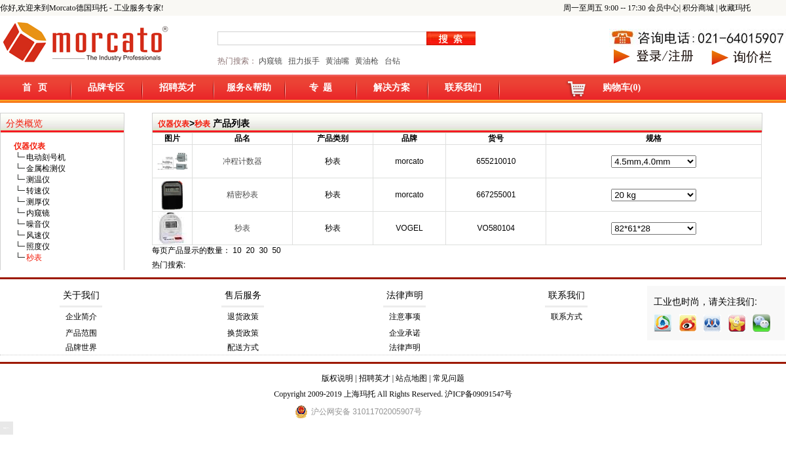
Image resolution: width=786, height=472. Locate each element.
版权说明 (337, 378)
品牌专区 (106, 87)
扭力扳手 (304, 61)
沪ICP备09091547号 (478, 394)
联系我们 (463, 87)
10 (237, 250)
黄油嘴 (337, 61)
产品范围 (81, 333)
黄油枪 (367, 61)
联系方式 (566, 316)
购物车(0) (622, 87)
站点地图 (411, 378)
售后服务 (243, 295)
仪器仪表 (173, 123)
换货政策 (243, 333)
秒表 (202, 123)
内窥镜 (270, 61)
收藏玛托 (735, 7)
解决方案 (391, 87)
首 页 (35, 87)
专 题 (320, 87)
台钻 (391, 61)
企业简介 (81, 316)
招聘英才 (177, 87)
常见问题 (448, 378)
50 (276, 250)
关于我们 (81, 295)
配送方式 (243, 347)
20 (250, 250)
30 (263, 250)
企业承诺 (405, 333)
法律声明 (404, 295)
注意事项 (405, 316)
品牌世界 (81, 347)
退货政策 (243, 316)
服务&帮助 (249, 87)
